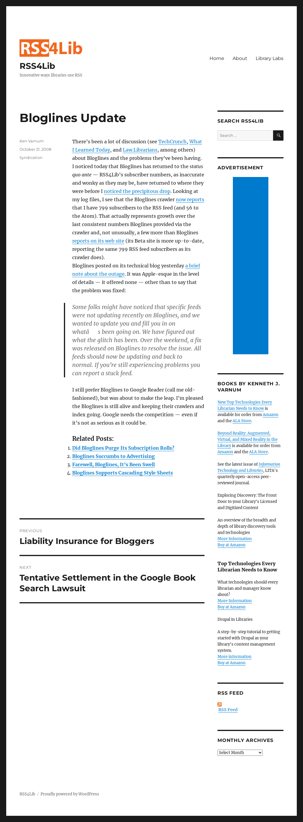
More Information (234, 538)
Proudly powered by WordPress (70, 794)
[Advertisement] (251, 266)
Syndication (31, 157)
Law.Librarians (140, 150)
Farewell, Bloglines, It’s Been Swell (113, 464)
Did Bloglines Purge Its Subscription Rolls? (123, 448)
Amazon (270, 414)
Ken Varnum (32, 141)
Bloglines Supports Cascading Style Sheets (122, 473)
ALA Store (242, 420)
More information (234, 656)
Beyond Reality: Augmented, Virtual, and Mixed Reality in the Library (247, 439)
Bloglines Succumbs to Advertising (113, 456)
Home (216, 58)
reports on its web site (98, 241)
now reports (190, 199)
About (240, 58)
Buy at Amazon (231, 545)
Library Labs (269, 58)
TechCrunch (172, 141)
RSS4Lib (37, 66)
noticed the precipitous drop (137, 191)
